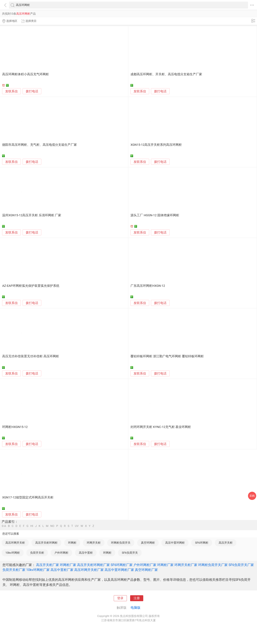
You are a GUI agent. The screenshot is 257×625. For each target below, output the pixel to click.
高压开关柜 (226, 542)
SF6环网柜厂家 (122, 565)
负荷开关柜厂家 (13, 570)
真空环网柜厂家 (146, 570)
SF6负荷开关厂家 (241, 565)
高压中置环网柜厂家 (119, 570)
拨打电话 (32, 91)
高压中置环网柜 (175, 542)
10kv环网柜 (12, 552)
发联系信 (11, 91)
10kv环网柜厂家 (38, 570)
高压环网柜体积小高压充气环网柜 (25, 74)
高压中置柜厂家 (61, 570)
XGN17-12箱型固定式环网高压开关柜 (27, 497)
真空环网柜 (148, 542)
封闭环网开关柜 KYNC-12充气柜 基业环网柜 (160, 427)
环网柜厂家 (68, 565)
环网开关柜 (94, 542)
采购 (252, 495)
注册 (137, 598)
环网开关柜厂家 (185, 565)
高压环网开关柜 (15, 542)
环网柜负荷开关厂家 (213, 565)
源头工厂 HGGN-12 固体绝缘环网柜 (154, 215)
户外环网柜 (61, 552)
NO (52, 526)
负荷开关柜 (37, 552)
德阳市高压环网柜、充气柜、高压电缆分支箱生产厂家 (39, 145)
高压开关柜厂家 (47, 565)
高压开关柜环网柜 (46, 542)
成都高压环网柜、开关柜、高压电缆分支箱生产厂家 (166, 74)
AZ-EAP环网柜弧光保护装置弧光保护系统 (30, 286)
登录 (120, 598)
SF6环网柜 (201, 542)
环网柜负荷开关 (120, 542)
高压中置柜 (86, 552)
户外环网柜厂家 (144, 565)
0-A (4, 526)
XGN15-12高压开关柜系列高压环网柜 (156, 145)
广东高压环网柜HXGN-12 (147, 286)
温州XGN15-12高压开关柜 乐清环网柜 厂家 (31, 215)
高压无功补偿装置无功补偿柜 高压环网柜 (30, 356)
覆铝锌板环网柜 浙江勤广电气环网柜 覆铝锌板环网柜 (167, 356)
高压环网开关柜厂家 (89, 570)
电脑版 (135, 608)
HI (31, 526)
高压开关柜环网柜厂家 (93, 565)
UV (77, 526)
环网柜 (72, 542)
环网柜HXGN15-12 (15, 427)
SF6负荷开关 (130, 552)
